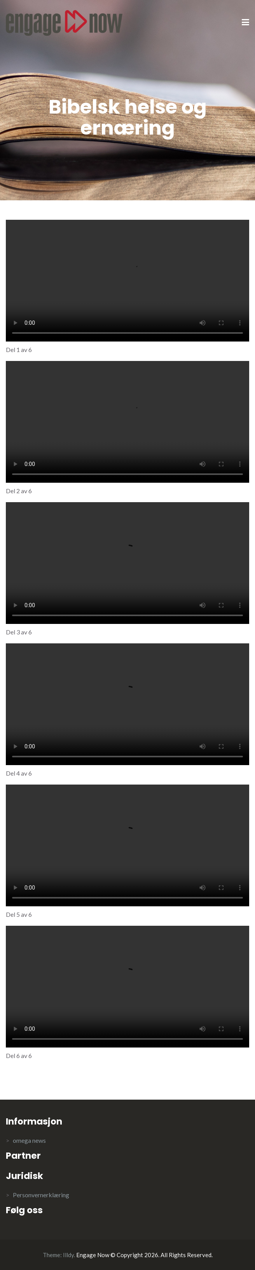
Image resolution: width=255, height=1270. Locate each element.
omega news (29, 1140)
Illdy (68, 1254)
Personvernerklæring (41, 1194)
